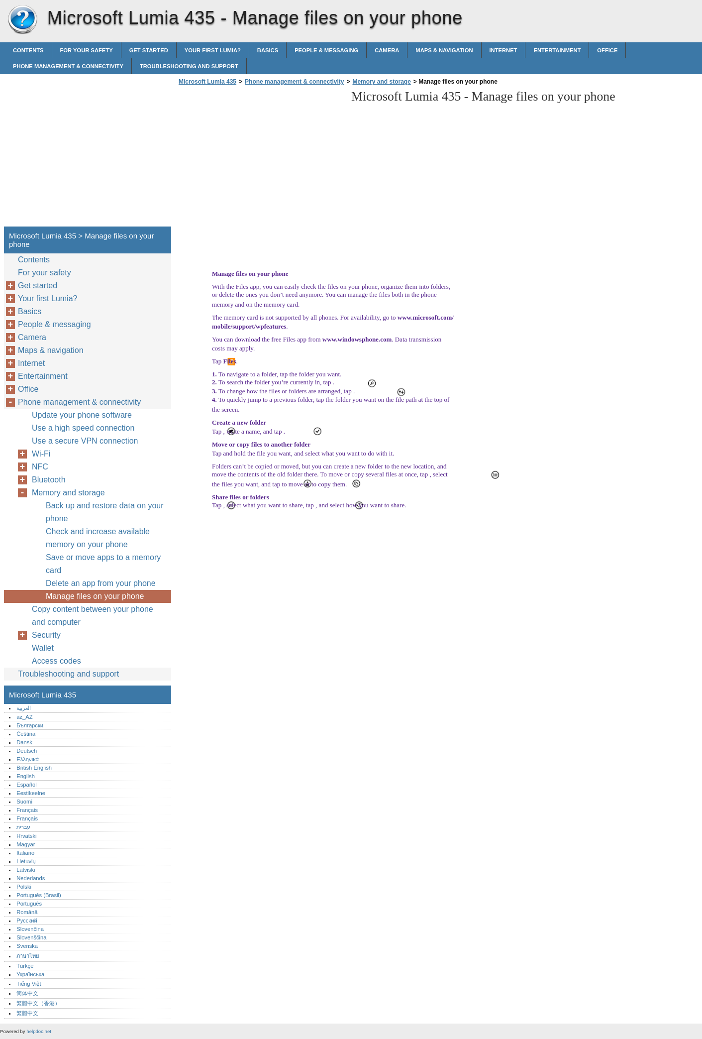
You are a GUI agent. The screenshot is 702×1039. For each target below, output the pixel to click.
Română (26, 912)
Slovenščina (31, 937)
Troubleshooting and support (189, 66)
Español (26, 785)
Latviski (25, 870)
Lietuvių (26, 861)
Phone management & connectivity (68, 66)
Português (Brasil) (38, 895)
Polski (23, 887)
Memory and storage (381, 81)
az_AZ (24, 717)
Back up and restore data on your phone (105, 512)
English (25, 776)
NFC (40, 466)
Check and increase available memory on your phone (98, 538)
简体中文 (27, 993)
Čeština (25, 734)
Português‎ (29, 904)
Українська (30, 974)
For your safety (86, 50)
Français (27, 810)
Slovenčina (30, 929)
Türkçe (24, 966)
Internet (503, 50)
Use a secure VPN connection (85, 441)
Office (607, 50)
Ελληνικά (27, 759)
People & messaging (326, 50)
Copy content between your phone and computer (92, 615)
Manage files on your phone (95, 596)
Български (29, 725)
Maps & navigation (444, 50)
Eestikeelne (30, 793)
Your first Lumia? (213, 50)
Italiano (25, 853)
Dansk (24, 742)
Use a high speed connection (83, 428)
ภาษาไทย (27, 956)
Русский (26, 921)
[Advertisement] (259, 159)
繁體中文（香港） (38, 1003)
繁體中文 (27, 1013)
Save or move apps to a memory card (103, 564)
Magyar (25, 844)
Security (46, 635)
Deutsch (26, 751)
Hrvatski (26, 836)
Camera (387, 50)
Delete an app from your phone (101, 583)
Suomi (24, 802)
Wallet (43, 648)
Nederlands (30, 878)
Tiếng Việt (28, 984)
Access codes (56, 661)
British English (34, 768)
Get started (148, 50)
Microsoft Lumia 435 (22, 20)
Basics (267, 50)
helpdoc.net (38, 1031)
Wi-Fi (41, 454)
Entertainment (557, 50)
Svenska (27, 946)
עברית (23, 827)
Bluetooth (49, 479)
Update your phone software (82, 415)
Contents (28, 50)
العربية (23, 708)
